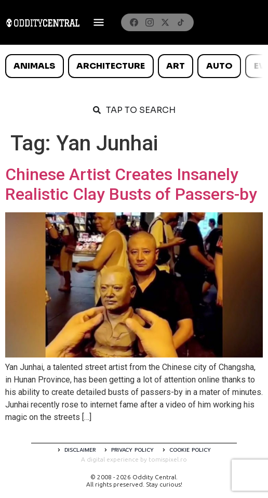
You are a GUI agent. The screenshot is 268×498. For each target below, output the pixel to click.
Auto (219, 65)
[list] (134, 66)
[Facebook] (134, 22)
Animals (34, 65)
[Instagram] (149, 22)
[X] (165, 22)
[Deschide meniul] (99, 22)
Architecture (110, 65)
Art (175, 65)
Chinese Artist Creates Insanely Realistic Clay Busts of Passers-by (131, 184)
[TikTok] (181, 22)
